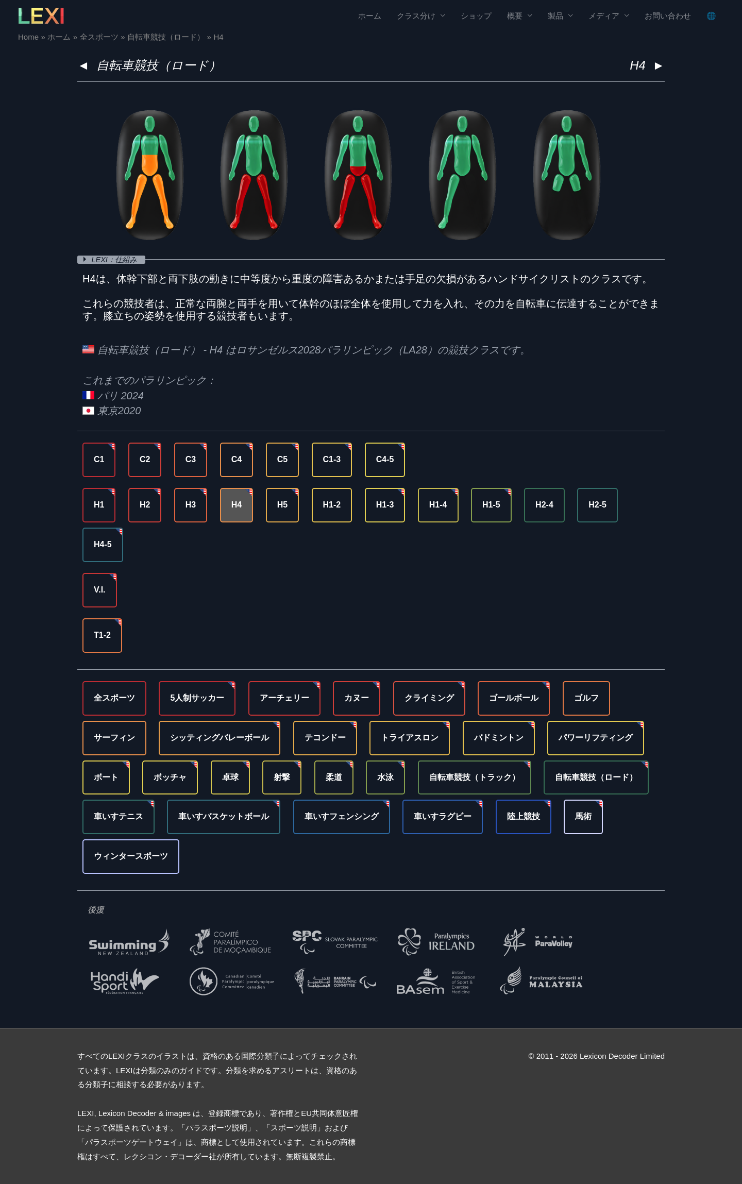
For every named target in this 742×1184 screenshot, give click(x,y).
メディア (603, 15)
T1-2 (102, 635)
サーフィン (114, 737)
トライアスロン (410, 737)
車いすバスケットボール (223, 816)
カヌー (356, 698)
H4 (236, 504)
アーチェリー (284, 698)
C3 (190, 459)
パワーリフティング (596, 737)
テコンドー (325, 737)
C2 (145, 459)
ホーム (369, 15)
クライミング (429, 698)
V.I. (100, 589)
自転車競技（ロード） (158, 65)
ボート (106, 777)
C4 (236, 459)
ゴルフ (586, 698)
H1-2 (332, 504)
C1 (99, 459)
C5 (282, 459)
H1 (99, 504)
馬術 (583, 816)
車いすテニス (118, 816)
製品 (555, 15)
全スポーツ (114, 698)
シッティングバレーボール (219, 737)
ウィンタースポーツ (131, 856)
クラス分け (416, 15)
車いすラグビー (442, 816)
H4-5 (103, 544)
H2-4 (544, 504)
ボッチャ (170, 777)
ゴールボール (513, 698)
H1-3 (385, 504)
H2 (145, 504)
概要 (514, 15)
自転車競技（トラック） (474, 777)
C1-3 (332, 459)
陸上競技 (523, 816)
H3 (190, 504)
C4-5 (385, 459)
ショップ (476, 15)
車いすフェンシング (342, 816)
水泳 (385, 777)
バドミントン (499, 737)
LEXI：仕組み (117, 259)
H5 (282, 504)
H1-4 (438, 504)
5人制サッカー (197, 698)
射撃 (282, 777)
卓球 (230, 777)
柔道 (334, 777)
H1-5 (491, 504)
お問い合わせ (668, 15)
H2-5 (597, 504)
